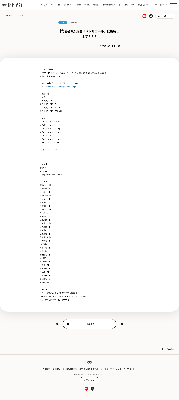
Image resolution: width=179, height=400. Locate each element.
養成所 (95, 5)
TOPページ (9, 15)
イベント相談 (123, 5)
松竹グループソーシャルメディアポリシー (118, 369)
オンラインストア (161, 5)
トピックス (43, 5)
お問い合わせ (89, 380)
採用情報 (56, 369)
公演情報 (78, 5)
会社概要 (46, 369)
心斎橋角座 (67, 5)
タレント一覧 (55, 5)
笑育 (132, 5)
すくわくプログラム (145, 5)
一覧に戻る (89, 324)
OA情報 (87, 5)
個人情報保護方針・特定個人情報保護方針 (80, 369)
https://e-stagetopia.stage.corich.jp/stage (60, 87)
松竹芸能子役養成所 (108, 5)
